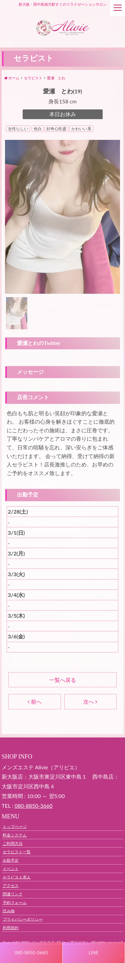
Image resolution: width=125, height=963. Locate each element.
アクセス (11, 885)
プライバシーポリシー (23, 919)
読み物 (9, 910)
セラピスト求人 (17, 876)
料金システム (15, 835)
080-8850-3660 (31, 952)
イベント (11, 868)
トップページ (15, 826)
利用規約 (11, 927)
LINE (94, 952)
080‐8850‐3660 (34, 805)
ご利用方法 (13, 843)
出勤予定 (11, 860)
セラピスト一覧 (17, 851)
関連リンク (13, 893)
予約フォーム (15, 902)
